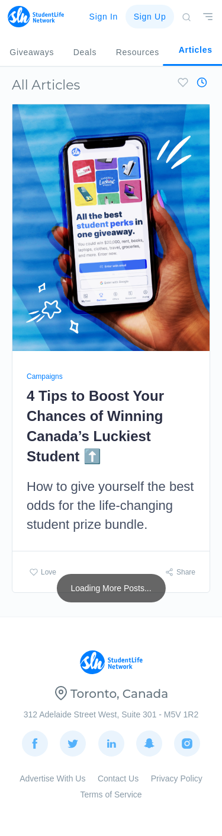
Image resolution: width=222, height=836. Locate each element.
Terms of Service (110, 794)
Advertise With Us (52, 778)
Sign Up (150, 16)
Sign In (103, 16)
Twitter (73, 738)
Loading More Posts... (110, 588)
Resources (137, 52)
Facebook (35, 738)
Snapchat (149, 738)
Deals (84, 52)
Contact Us (118, 778)
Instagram (187, 738)
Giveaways (31, 52)
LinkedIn (111, 738)
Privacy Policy (176, 778)
